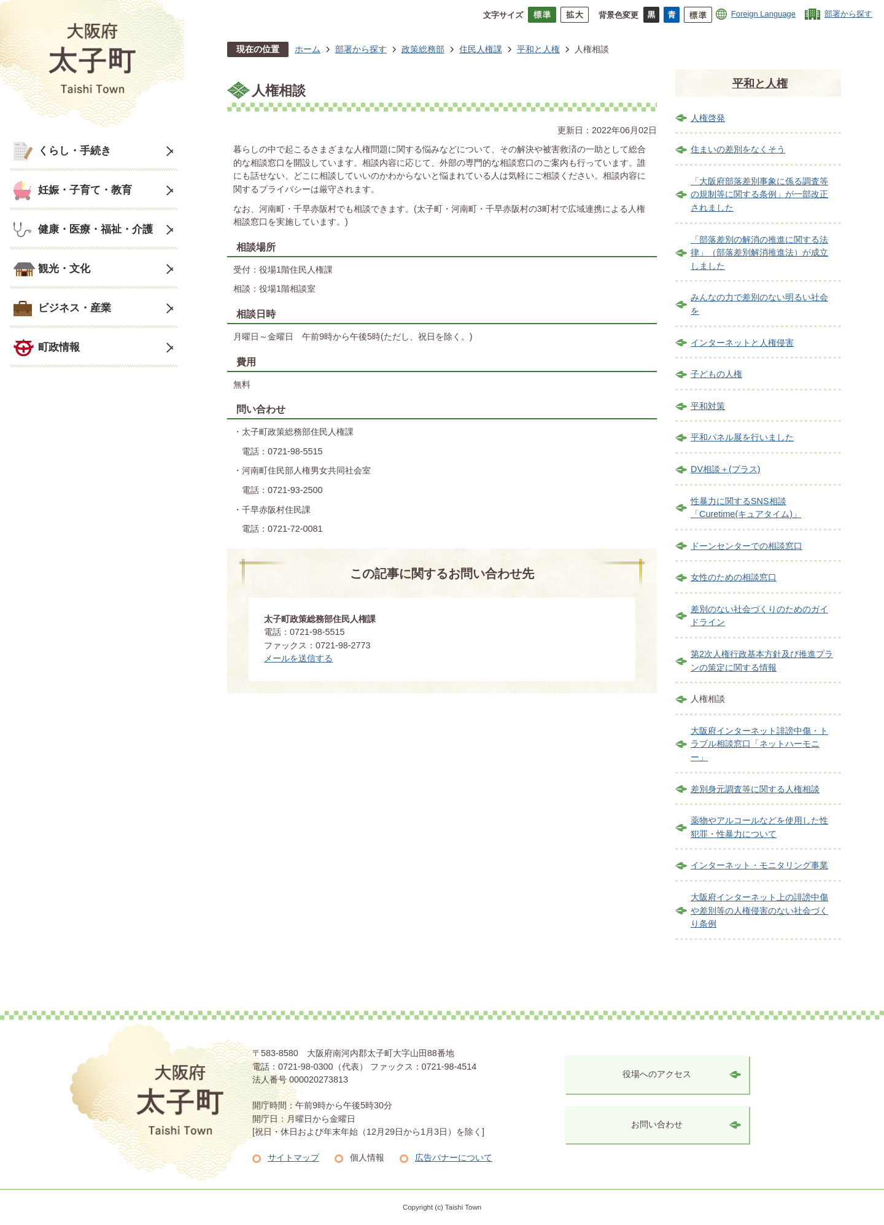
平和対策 (708, 406)
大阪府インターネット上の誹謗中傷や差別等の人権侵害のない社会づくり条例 (759, 910)
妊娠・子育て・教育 (85, 190)
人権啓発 (708, 118)
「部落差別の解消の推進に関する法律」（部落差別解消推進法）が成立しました (759, 253)
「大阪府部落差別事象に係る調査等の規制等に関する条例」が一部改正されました (759, 194)
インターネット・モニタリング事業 (759, 865)
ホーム (307, 49)
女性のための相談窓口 (734, 577)
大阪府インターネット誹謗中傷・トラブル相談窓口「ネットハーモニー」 (759, 744)
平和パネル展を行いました (742, 437)
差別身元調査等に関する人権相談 (755, 789)
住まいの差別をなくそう (738, 149)
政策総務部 (422, 49)
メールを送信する (298, 658)
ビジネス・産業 (74, 307)
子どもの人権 (716, 374)
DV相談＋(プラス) (726, 469)
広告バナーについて (453, 1157)
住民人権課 (480, 49)
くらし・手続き (74, 150)
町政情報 (59, 347)
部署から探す (848, 13)
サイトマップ (293, 1157)
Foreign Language (763, 13)
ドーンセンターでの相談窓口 (746, 546)
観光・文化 (64, 268)
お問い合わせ (657, 1124)
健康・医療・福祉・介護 (95, 229)
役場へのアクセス (656, 1074)
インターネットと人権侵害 (742, 343)
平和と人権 (538, 49)
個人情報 (367, 1157)
